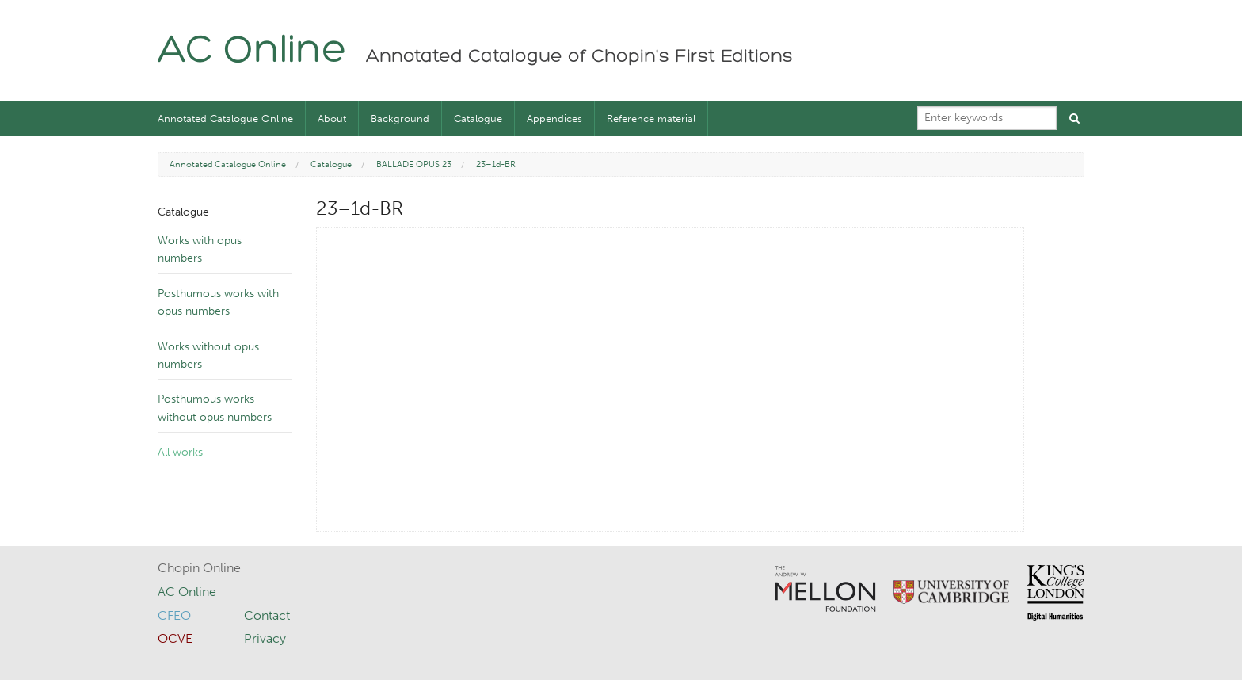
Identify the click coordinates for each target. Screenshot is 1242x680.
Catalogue (478, 118)
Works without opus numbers (208, 355)
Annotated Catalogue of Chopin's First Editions (579, 57)
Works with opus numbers (200, 249)
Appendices (554, 118)
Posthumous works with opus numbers (218, 302)
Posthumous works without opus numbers (215, 407)
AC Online (252, 52)
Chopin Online (199, 567)
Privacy (265, 638)
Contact (267, 615)
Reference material (651, 118)
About (332, 118)
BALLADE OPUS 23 (413, 164)
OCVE (175, 638)
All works (180, 452)
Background (400, 118)
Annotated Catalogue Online (225, 118)
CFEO (174, 615)
